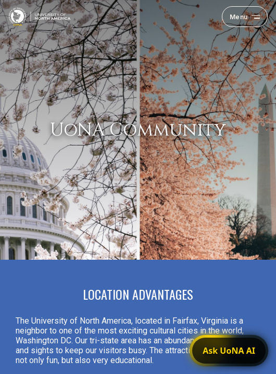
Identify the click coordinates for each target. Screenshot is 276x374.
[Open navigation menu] (245, 16)
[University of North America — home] (39, 16)
